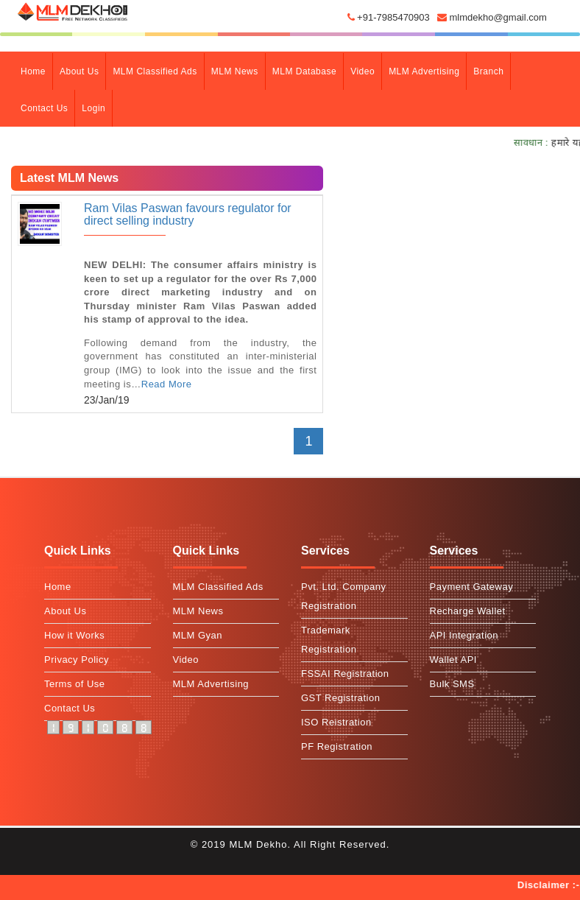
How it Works (74, 635)
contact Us (44, 108)
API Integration (464, 635)
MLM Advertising (424, 71)
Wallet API (453, 659)
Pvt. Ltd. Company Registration (343, 596)
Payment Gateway (472, 586)
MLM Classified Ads (155, 71)
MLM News (234, 71)
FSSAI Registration (345, 673)
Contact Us (69, 708)
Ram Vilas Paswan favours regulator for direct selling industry (187, 215)
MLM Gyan (198, 635)
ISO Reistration (336, 722)
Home (36, 70)
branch (488, 71)
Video (362, 71)
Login (93, 108)
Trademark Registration (328, 640)
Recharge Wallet (468, 610)
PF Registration (336, 746)
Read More (166, 384)
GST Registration (340, 697)
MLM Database (304, 71)
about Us (79, 71)
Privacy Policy (76, 659)
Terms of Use (74, 683)
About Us (65, 610)
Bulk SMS (452, 683)
